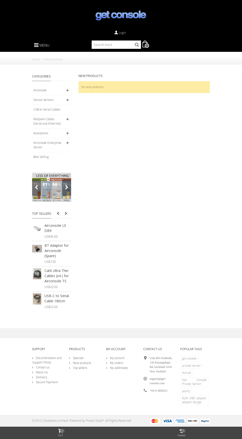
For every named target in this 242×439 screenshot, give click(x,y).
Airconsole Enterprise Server (47, 145)
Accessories (40, 133)
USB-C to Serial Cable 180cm (56, 298)
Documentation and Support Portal (47, 360)
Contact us (42, 367)
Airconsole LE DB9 (55, 228)
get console (189, 358)
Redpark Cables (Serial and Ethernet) (47, 121)
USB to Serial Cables (46, 109)
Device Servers (43, 100)
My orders (116, 363)
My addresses (118, 368)
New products (81, 363)
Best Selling (41, 157)
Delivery (41, 377)
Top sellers (41, 213)
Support (38, 349)
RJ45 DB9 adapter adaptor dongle (194, 400)
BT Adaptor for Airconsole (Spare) (56, 250)
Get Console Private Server (194, 382)
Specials (77, 358)
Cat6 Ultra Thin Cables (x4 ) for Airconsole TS (56, 275)
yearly (186, 391)
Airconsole (40, 90)
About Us (41, 372)
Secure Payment (46, 382)
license (186, 373)
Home (36, 59)
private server (191, 365)
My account (116, 358)
